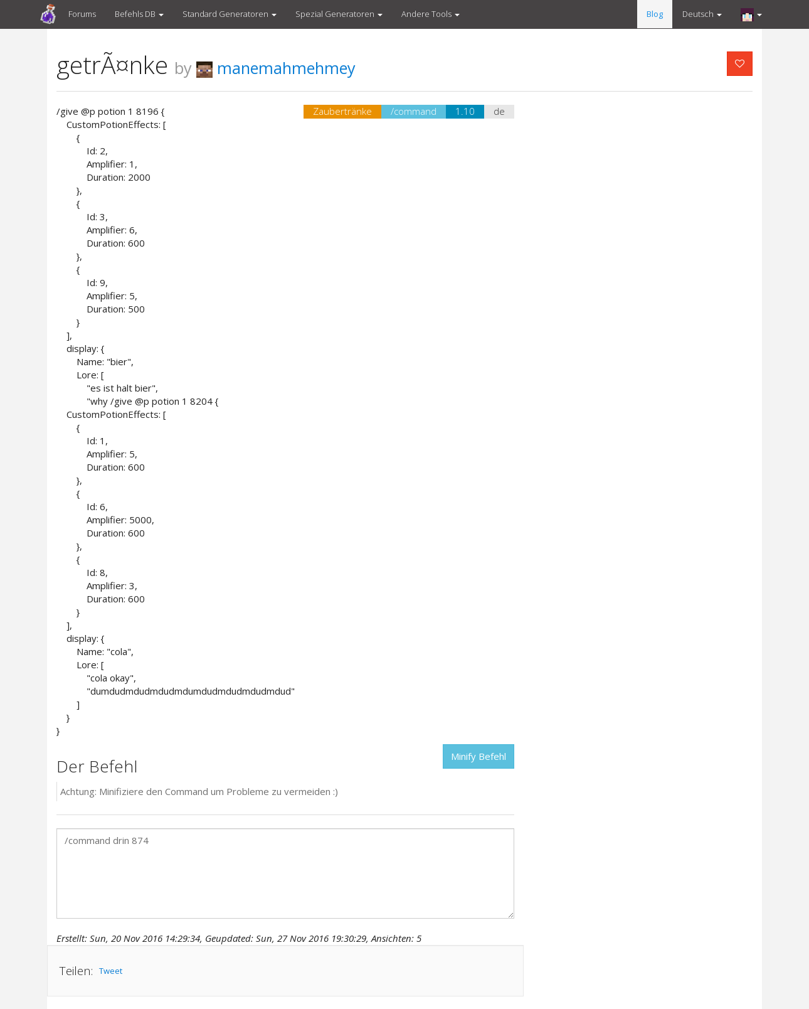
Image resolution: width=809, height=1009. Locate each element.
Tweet (110, 970)
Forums (82, 13)
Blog (655, 13)
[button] (751, 14)
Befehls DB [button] (139, 13)
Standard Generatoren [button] (229, 13)
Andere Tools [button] (430, 13)
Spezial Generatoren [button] (339, 13)
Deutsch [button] (702, 13)
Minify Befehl (478, 756)
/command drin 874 (285, 873)
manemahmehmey (276, 67)
